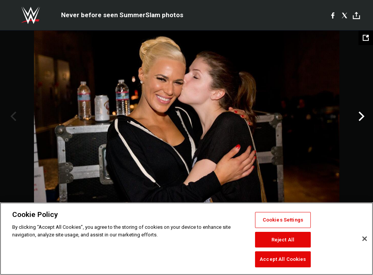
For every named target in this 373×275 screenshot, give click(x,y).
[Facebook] (333, 15)
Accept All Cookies (283, 259)
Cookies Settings (283, 220)
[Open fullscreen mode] (365, 38)
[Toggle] (356, 15)
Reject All (282, 240)
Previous (12, 116)
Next (360, 116)
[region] (186, 238)
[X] (344, 15)
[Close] (364, 238)
